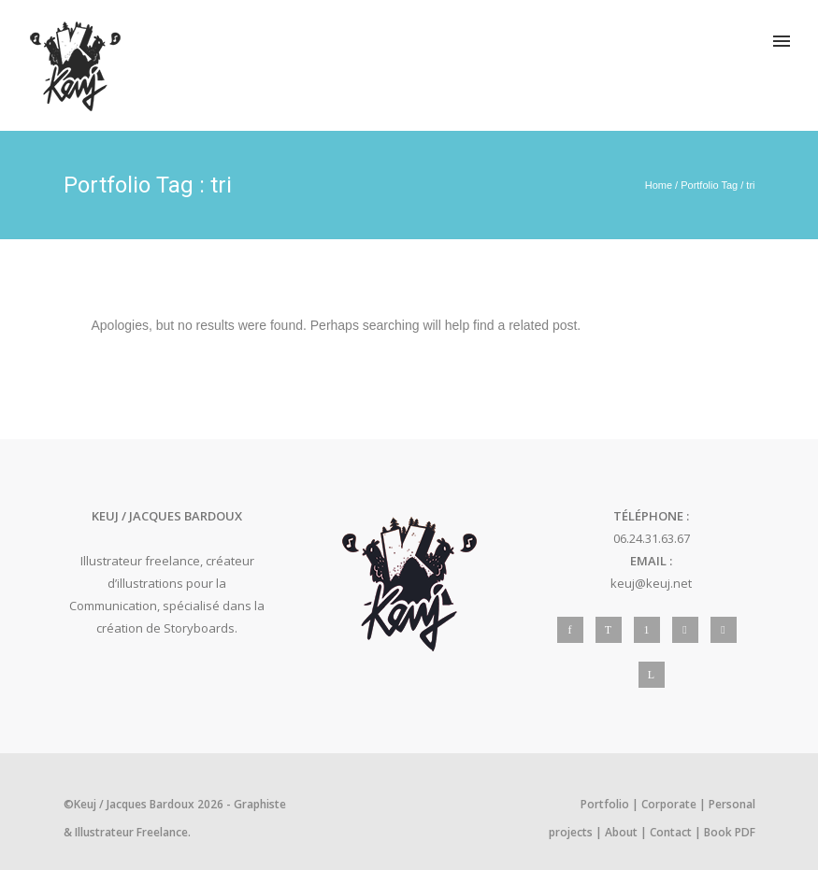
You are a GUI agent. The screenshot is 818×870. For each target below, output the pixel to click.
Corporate (668, 804)
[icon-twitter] (613, 630)
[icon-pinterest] (651, 630)
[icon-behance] (728, 630)
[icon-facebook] (575, 630)
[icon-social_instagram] (690, 630)
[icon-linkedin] (652, 675)
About (621, 832)
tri (750, 185)
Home (658, 185)
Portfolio (605, 804)
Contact (671, 832)
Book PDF (729, 832)
